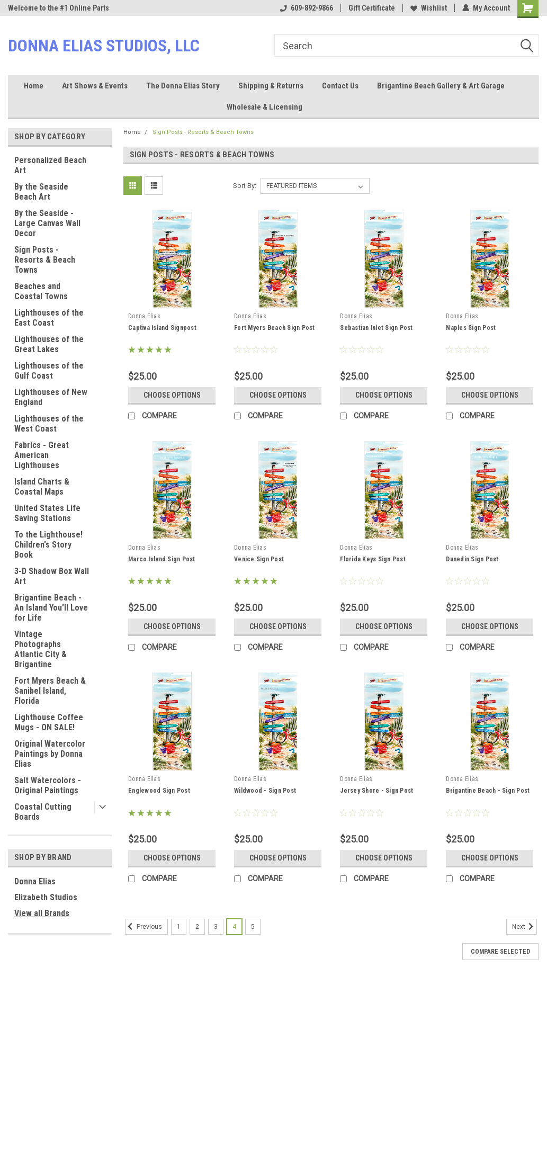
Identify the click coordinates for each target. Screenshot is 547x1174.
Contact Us (340, 86)
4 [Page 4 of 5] (234, 926)
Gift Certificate (371, 8)
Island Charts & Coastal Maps (41, 487)
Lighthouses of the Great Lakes (49, 344)
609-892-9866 (306, 8)
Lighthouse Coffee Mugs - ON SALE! (48, 722)
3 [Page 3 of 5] (216, 926)
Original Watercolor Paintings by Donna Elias (49, 754)
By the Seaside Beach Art (41, 192)
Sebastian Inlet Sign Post (376, 327)
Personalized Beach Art (50, 165)
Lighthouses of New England (50, 397)
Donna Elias (35, 881)
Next (524, 926)
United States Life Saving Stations (47, 513)
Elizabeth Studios (45, 897)
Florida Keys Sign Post (373, 559)
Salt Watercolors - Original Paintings (47, 785)
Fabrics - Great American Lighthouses (41, 455)
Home (33, 86)
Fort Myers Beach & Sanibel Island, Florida (50, 691)
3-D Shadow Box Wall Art (51, 576)
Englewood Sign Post (159, 790)
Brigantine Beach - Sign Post (488, 790)
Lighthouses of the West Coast (49, 424)
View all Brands (41, 913)
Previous (143, 926)
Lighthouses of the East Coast (49, 318)
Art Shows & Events (95, 86)
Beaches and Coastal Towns (41, 291)
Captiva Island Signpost (162, 327)
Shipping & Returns (270, 86)
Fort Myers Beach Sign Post (274, 327)
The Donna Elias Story (183, 86)
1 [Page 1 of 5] (179, 926)
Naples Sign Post (471, 327)
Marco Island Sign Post (161, 559)
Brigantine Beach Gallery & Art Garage (441, 86)
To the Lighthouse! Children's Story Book (48, 545)
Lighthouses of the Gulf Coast (49, 371)
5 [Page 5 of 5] (253, 926)
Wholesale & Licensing (264, 107)
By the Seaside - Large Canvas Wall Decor (47, 223)
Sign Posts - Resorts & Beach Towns (44, 260)
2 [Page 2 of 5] (197, 926)
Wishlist (428, 8)
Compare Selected (500, 951)
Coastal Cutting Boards (42, 812)
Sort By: (244, 186)
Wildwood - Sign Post (265, 790)
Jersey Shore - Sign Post (376, 790)
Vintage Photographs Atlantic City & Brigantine (40, 649)
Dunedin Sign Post (472, 559)
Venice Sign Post (259, 559)
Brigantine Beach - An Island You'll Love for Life (51, 608)
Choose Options (172, 395)
